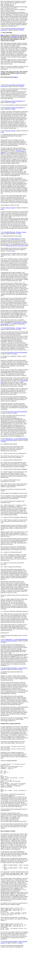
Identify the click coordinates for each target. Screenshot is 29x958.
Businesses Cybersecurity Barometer (14, 101)
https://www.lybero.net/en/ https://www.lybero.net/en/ (14, 479)
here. (14, 251)
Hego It (16, 77)
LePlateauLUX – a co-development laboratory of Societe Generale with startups (14, 439)
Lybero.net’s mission (10, 130)
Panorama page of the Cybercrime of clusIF (17, 245)
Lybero (22, 30)
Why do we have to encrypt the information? (16, 352)
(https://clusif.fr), (15, 238)
